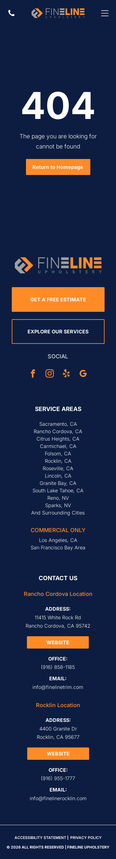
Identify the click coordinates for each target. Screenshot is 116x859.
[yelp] (66, 374)
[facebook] (33, 374)
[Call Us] (11, 15)
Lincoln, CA (58, 476)
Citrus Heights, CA (58, 439)
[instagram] (50, 374)
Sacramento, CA (58, 424)
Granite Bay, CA (58, 483)
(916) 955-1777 (58, 778)
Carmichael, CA (58, 446)
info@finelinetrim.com (57, 687)
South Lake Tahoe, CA (58, 490)
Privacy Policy (86, 837)
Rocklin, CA (58, 461)
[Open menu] (105, 13)
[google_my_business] (83, 374)
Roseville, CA (58, 468)
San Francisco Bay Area (58, 547)
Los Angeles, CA (58, 540)
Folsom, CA (58, 453)
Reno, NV (58, 498)
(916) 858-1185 (58, 667)
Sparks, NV (58, 505)
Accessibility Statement (40, 837)
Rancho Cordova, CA (58, 431)
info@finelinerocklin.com (58, 798)
